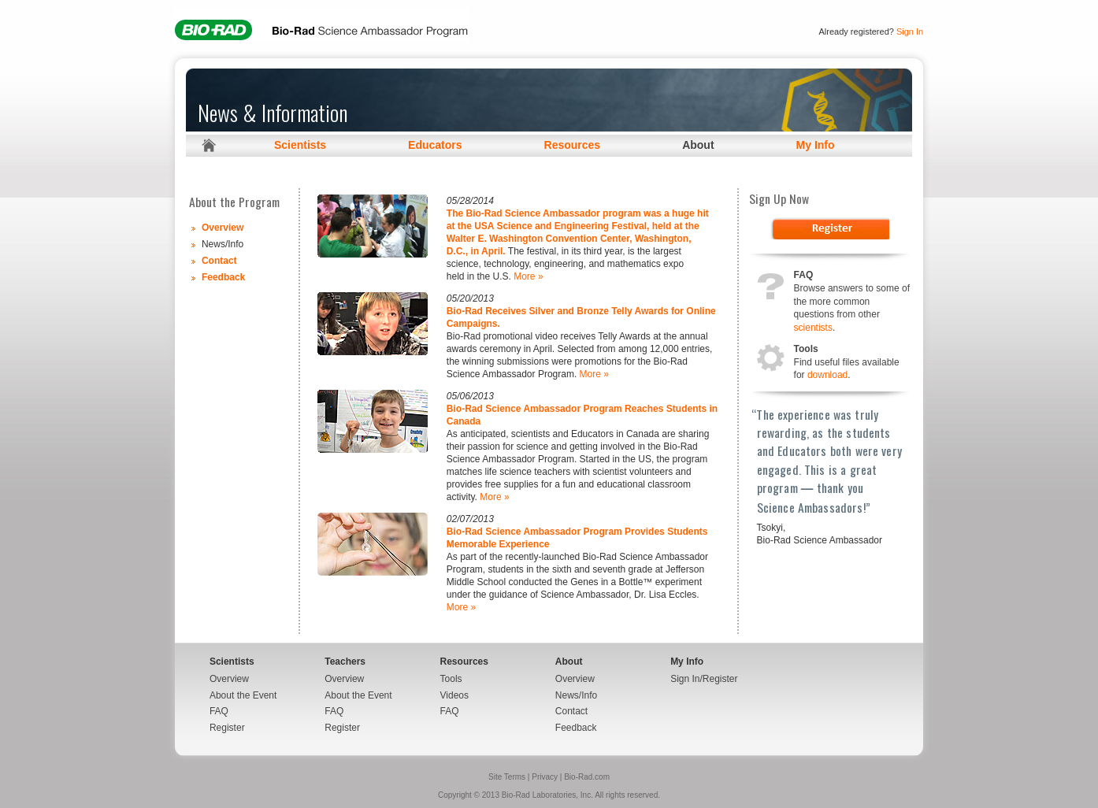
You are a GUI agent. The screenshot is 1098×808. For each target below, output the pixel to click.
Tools (451, 678)
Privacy (545, 777)
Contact (219, 260)
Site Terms (506, 777)
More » (528, 276)
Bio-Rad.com (587, 777)
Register (227, 727)
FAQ (219, 711)
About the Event (243, 695)
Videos (454, 695)
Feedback (223, 277)
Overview (222, 227)
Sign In (909, 31)
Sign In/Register (703, 678)
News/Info (576, 695)
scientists (813, 327)
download (827, 374)
